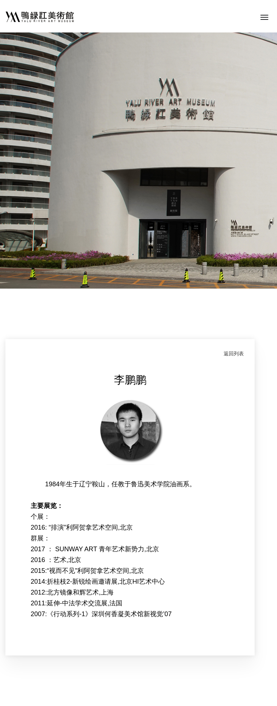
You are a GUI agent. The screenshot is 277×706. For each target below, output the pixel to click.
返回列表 (234, 353)
